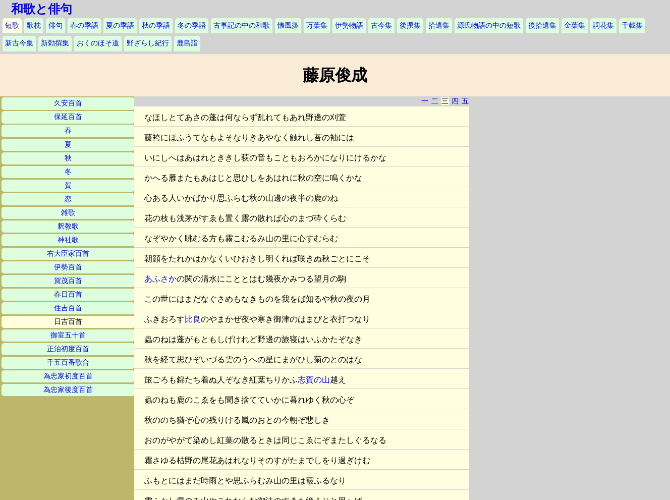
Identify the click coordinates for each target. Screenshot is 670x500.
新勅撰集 (55, 43)
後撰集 (410, 25)
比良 (193, 319)
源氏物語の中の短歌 (489, 25)
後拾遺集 (542, 25)
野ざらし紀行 (148, 43)
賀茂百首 (68, 281)
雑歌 (68, 212)
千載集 (632, 25)
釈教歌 (68, 226)
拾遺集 (439, 25)
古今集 (381, 25)
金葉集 (574, 25)
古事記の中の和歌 (241, 25)
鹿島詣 (187, 43)
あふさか (160, 278)
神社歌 (68, 240)
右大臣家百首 (68, 253)
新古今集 (19, 43)
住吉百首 (68, 308)
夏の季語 (120, 25)
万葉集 (316, 25)
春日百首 (68, 294)
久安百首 (68, 103)
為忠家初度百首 (68, 376)
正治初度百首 (68, 349)
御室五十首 (68, 335)
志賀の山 (314, 379)
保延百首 (68, 117)
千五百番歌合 (68, 362)
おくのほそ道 (98, 43)
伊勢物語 (349, 25)
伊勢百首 (68, 267)
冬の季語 (192, 25)
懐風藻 (288, 25)
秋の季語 (156, 25)
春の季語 (84, 25)
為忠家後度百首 (68, 390)
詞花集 (603, 25)
